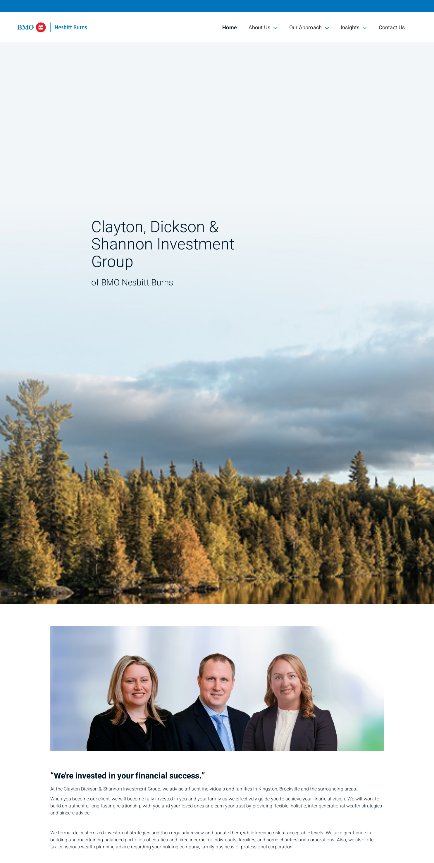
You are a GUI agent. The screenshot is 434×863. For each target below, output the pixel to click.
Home (229, 28)
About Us (263, 28)
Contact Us (392, 28)
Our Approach (309, 28)
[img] (217, 302)
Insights (354, 28)
